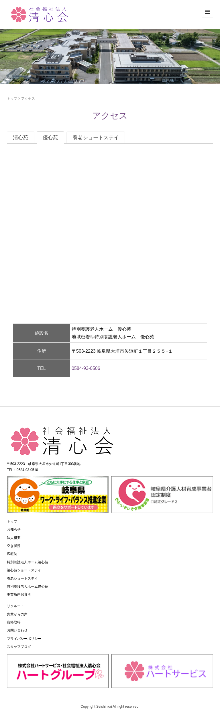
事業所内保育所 (19, 595)
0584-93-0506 (86, 368)
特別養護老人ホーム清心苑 (27, 562)
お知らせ (14, 529)
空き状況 (14, 546)
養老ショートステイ (22, 578)
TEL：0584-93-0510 (22, 470)
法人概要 (14, 538)
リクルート (15, 606)
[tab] (20, 138)
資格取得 (14, 622)
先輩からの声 (17, 614)
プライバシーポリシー (24, 639)
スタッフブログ (19, 647)
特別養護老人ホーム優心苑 (27, 586)
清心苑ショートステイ (24, 570)
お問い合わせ (17, 630)
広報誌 (12, 554)
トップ (12, 99)
